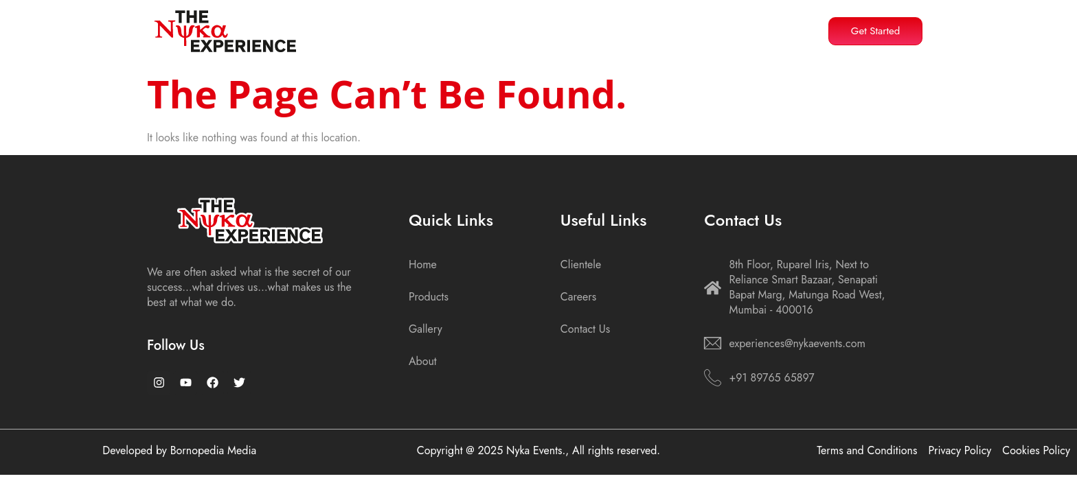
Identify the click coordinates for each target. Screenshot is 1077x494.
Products (550, 28)
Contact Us (775, 28)
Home (402, 28)
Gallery (707, 28)
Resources (633, 28)
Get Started (875, 30)
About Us (471, 28)
